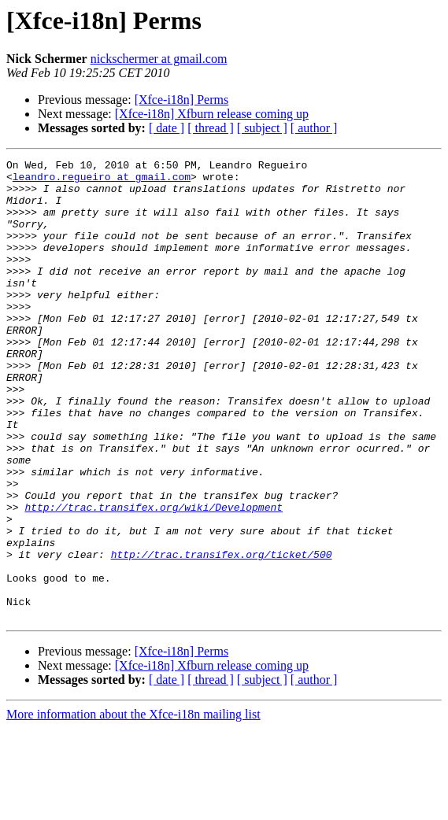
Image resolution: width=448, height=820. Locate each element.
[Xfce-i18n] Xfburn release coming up (212, 113)
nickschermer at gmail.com (159, 58)
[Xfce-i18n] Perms (182, 99)
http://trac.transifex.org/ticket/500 (221, 634)
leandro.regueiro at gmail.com (102, 181)
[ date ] (166, 128)
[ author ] (314, 128)
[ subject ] (262, 128)
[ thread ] (210, 128)
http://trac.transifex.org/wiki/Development (153, 578)
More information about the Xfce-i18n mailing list (133, 806)
